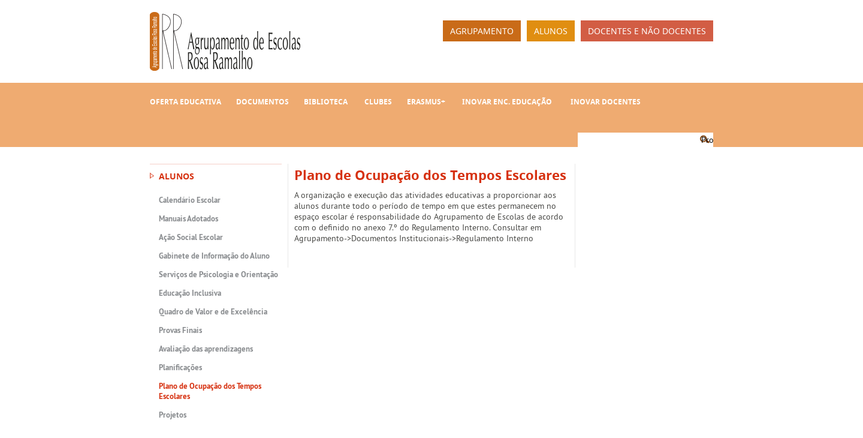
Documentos (262, 102)
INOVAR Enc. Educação (507, 102)
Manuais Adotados (188, 219)
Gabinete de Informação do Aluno (214, 256)
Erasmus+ (426, 102)
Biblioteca (326, 102)
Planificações (180, 367)
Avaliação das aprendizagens (206, 349)
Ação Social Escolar (191, 237)
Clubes (378, 102)
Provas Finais (180, 330)
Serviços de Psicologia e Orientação (218, 274)
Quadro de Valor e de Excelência (213, 312)
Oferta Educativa (185, 102)
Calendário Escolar (190, 200)
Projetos (172, 415)
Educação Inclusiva (190, 293)
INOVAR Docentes (606, 102)
